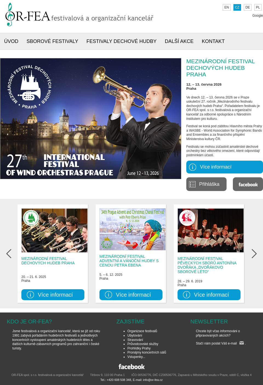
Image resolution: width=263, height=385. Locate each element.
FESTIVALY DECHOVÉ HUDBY (121, 41)
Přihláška (209, 184)
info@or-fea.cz (153, 379)
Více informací (215, 167)
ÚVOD (11, 41)
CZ (237, 7)
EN (226, 7)
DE (247, 7)
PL (258, 7)
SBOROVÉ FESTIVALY (52, 41)
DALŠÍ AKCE (179, 41)
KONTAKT (213, 41)
